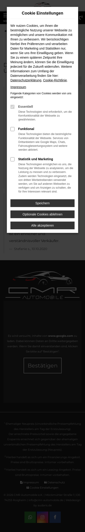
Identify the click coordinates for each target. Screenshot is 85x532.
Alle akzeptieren (42, 225)
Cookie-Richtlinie (55, 80)
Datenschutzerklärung (25, 80)
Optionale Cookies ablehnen (43, 214)
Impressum (18, 87)
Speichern (42, 203)
